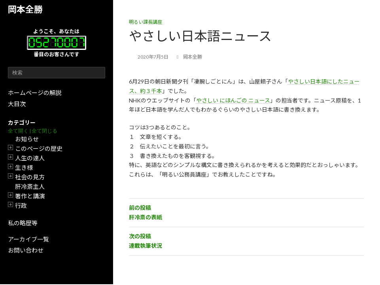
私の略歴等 (23, 222)
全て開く (18, 131)
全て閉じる (44, 131)
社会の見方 (30, 176)
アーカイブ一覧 (28, 239)
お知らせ (27, 138)
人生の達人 (30, 158)
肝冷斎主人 (30, 186)
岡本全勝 (25, 9)
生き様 (24, 167)
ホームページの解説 (34, 92)
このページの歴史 (38, 148)
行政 (21, 205)
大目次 (17, 103)
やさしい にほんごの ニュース (233, 100)
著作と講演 (30, 196)
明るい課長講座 (145, 22)
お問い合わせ (25, 250)
